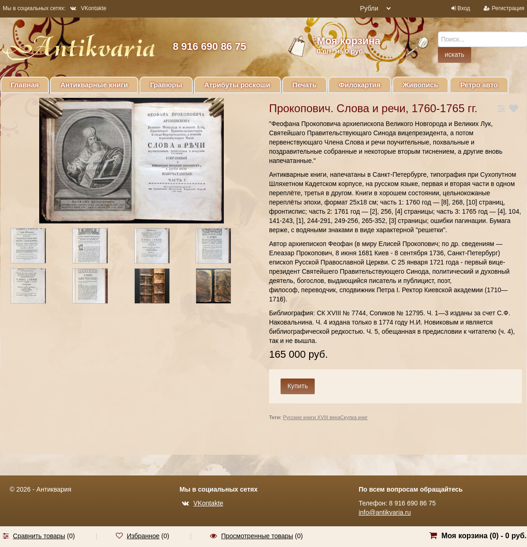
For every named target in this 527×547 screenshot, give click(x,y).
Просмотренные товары (257, 536)
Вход (463, 8)
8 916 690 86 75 (209, 46)
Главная (25, 85)
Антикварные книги (94, 85)
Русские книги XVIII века (311, 417)
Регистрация (508, 8)
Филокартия (360, 85)
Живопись (420, 85)
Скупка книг (354, 417)
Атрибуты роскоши (237, 85)
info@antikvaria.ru (385, 512)
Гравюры (166, 85)
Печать (305, 85)
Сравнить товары (39, 536)
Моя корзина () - (484, 536)
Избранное (143, 536)
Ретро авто (478, 85)
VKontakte (88, 8)
